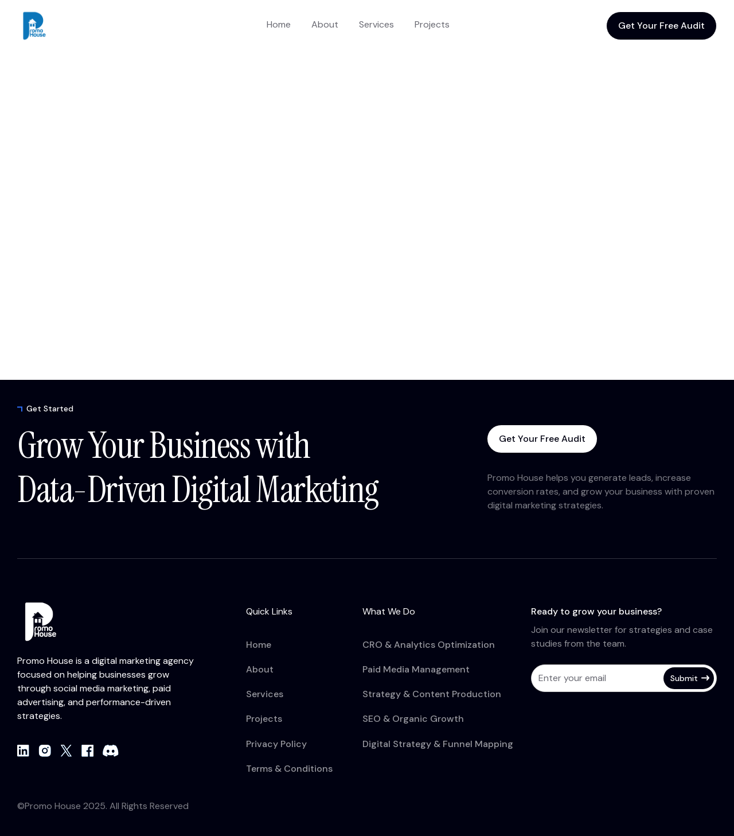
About (324, 24)
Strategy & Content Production (431, 694)
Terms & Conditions (289, 769)
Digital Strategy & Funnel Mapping (437, 744)
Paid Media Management (416, 669)
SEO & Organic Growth (413, 719)
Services (376, 24)
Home (279, 24)
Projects (432, 24)
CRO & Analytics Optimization (428, 645)
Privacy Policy (276, 744)
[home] (63, 26)
